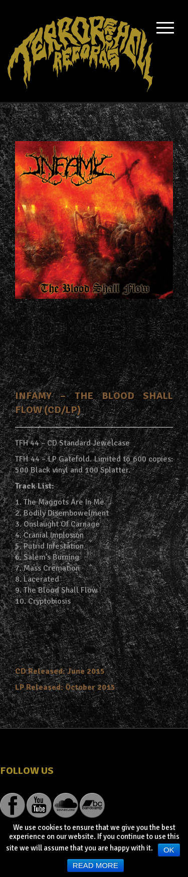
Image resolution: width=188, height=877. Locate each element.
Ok (168, 849)
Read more (95, 865)
